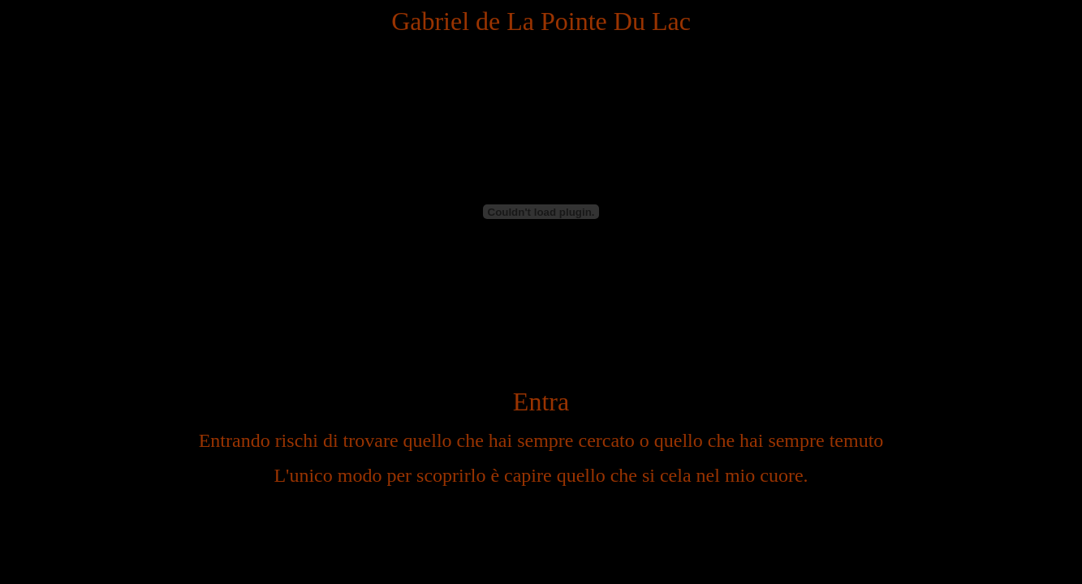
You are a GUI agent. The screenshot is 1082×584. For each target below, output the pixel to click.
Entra (541, 401)
